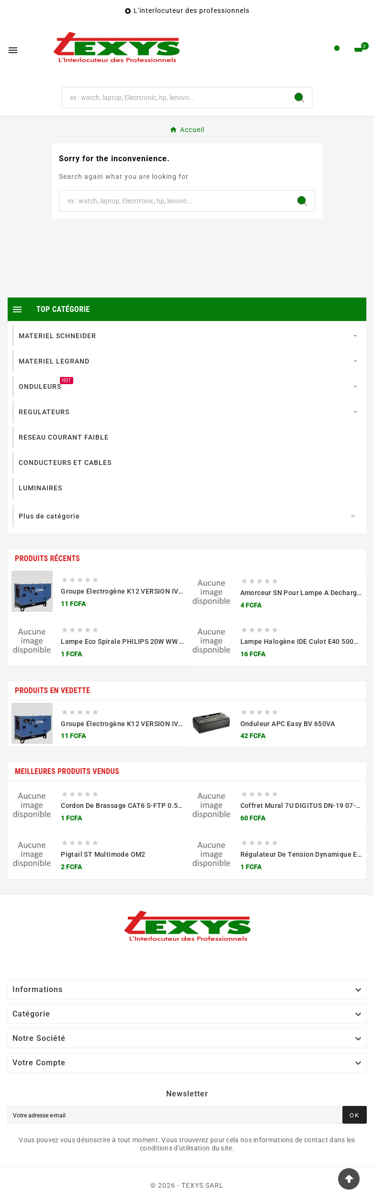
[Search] (299, 97)
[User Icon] (336, 50)
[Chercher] (174, 98)
